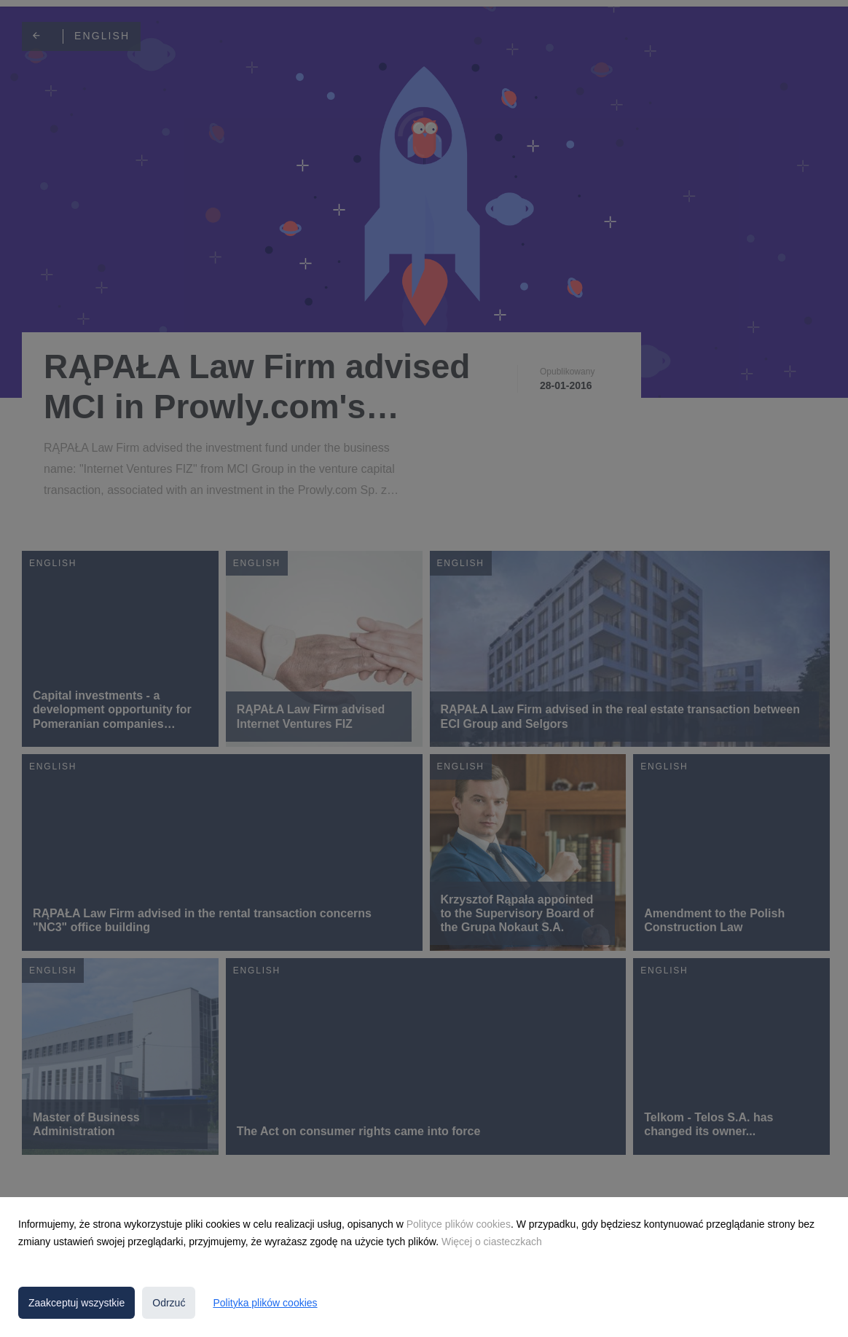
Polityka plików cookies (265, 1303)
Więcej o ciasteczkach (491, 1241)
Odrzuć (168, 1303)
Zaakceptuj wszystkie (76, 1303)
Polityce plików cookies (459, 1224)
